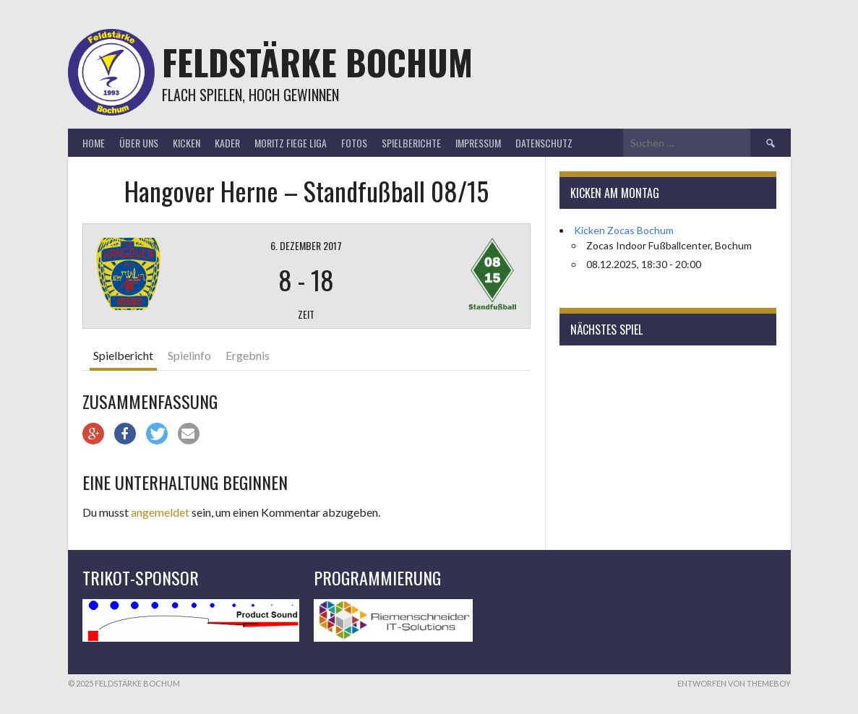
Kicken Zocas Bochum (624, 230)
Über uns (138, 142)
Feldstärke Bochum (317, 61)
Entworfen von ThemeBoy (734, 683)
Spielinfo (189, 355)
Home (93, 142)
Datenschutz (543, 142)
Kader (227, 142)
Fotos (354, 142)
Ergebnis (248, 355)
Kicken (186, 142)
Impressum (478, 142)
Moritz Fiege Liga (290, 142)
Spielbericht (123, 355)
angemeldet (160, 512)
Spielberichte (411, 142)
